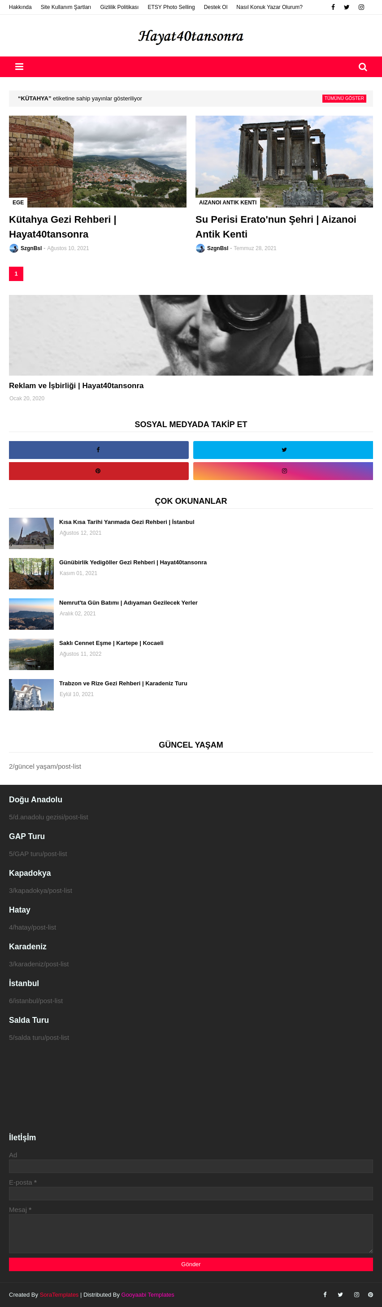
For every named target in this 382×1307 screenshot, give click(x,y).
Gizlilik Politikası (119, 7)
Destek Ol (216, 7)
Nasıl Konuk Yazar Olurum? (269, 7)
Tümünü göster (344, 98)
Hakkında (20, 7)
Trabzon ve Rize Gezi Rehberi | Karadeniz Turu (123, 683)
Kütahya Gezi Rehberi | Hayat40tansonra (63, 227)
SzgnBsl (31, 248)
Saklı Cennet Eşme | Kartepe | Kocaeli (111, 643)
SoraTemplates (59, 1294)
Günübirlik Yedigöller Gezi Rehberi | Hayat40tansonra (133, 562)
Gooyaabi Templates (148, 1294)
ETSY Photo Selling (171, 7)
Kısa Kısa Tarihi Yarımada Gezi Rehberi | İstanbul (127, 522)
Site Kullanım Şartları (66, 7)
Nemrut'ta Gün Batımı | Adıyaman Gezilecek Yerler (128, 602)
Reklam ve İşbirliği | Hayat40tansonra (76, 385)
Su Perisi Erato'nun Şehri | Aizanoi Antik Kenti (275, 227)
